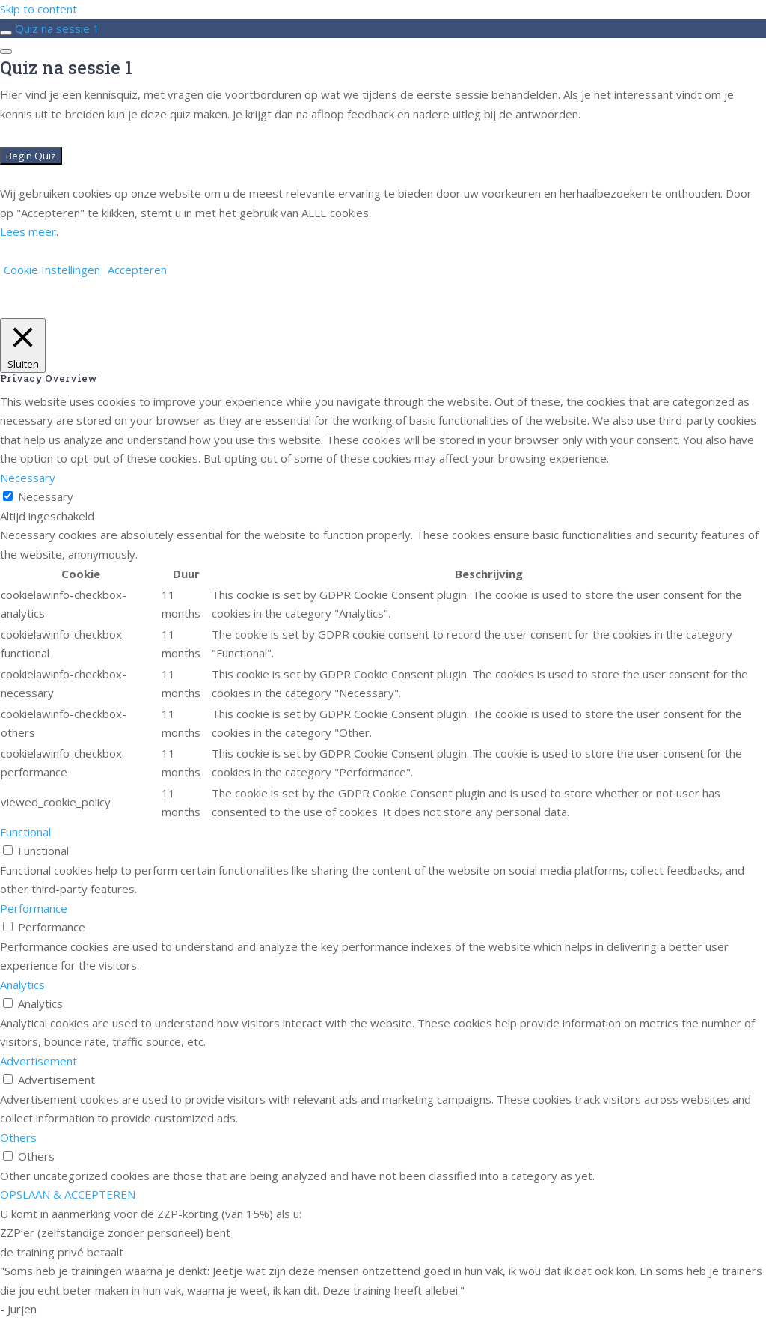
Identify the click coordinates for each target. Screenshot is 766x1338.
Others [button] (18, 1137)
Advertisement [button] (38, 1060)
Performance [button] (33, 908)
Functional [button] (25, 831)
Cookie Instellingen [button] (52, 269)
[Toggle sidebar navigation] (6, 33)
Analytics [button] (22, 984)
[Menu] (6, 51)
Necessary (45, 496)
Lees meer (28, 231)
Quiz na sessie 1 (57, 28)
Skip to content (38, 8)
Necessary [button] (27, 477)
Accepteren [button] (137, 269)
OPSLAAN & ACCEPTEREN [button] (67, 1194)
